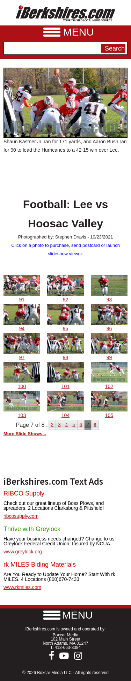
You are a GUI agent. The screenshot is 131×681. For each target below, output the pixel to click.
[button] (65, 614)
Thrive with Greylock (31, 528)
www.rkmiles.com (22, 587)
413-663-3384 (67, 647)
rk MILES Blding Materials (39, 564)
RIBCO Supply (23, 493)
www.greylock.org (22, 551)
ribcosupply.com (20, 516)
